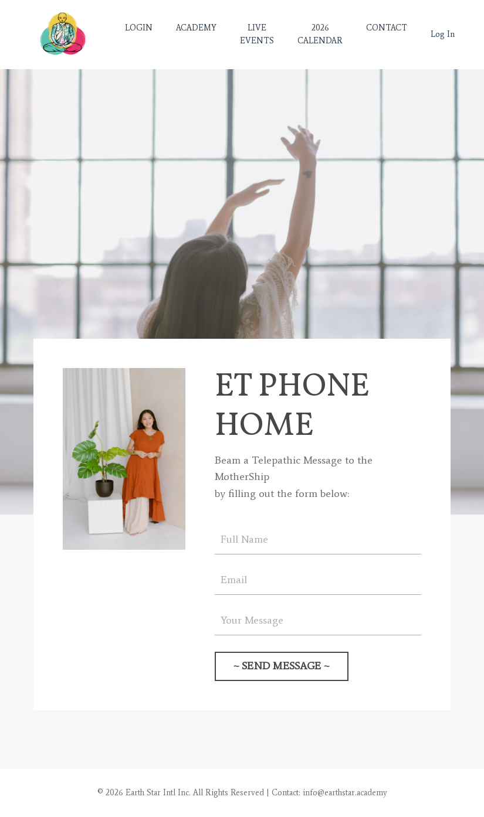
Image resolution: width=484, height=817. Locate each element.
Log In (443, 34)
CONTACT (386, 28)
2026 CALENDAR (320, 34)
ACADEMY (196, 28)
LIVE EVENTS (257, 34)
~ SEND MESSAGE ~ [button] (281, 665)
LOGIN (139, 28)
